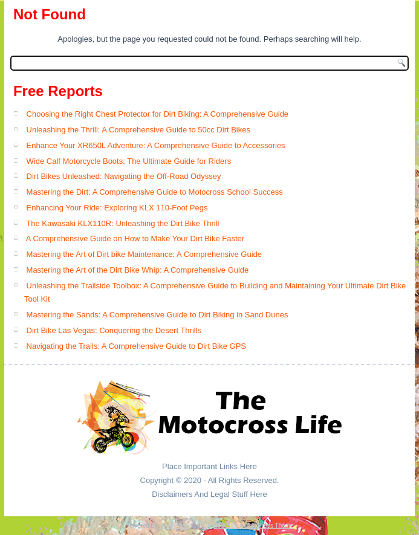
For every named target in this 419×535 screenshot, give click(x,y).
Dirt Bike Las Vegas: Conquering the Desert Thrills (114, 330)
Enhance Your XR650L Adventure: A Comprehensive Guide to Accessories (156, 145)
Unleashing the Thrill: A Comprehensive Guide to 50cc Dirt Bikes (138, 129)
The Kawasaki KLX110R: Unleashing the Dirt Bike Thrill (122, 223)
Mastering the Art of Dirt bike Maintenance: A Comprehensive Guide (144, 254)
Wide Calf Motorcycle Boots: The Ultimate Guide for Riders (129, 161)
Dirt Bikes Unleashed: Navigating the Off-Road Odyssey (124, 176)
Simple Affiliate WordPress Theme (247, 525)
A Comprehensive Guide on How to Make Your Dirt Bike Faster (135, 238)
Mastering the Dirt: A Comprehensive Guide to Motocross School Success (155, 191)
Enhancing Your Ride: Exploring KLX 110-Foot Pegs (117, 207)
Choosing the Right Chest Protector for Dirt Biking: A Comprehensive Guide (158, 113)
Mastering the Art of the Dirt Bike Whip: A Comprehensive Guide (138, 269)
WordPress (174, 525)
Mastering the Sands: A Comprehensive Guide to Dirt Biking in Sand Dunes (157, 314)
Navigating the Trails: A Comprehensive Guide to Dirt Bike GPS (136, 346)
